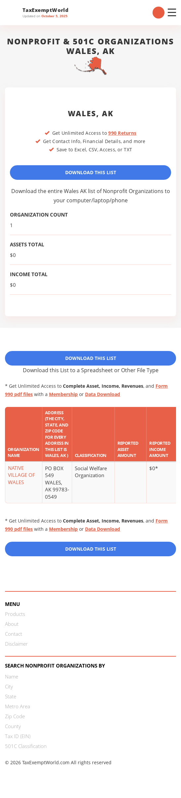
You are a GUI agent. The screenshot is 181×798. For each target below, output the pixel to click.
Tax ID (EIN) (17, 736)
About (12, 624)
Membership (63, 394)
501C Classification (26, 746)
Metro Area (17, 706)
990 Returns (122, 133)
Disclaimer (16, 643)
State (10, 696)
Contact (13, 633)
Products (15, 614)
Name (11, 676)
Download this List (90, 549)
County (13, 726)
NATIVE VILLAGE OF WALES (21, 475)
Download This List (90, 172)
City (9, 686)
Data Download (102, 394)
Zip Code (15, 716)
